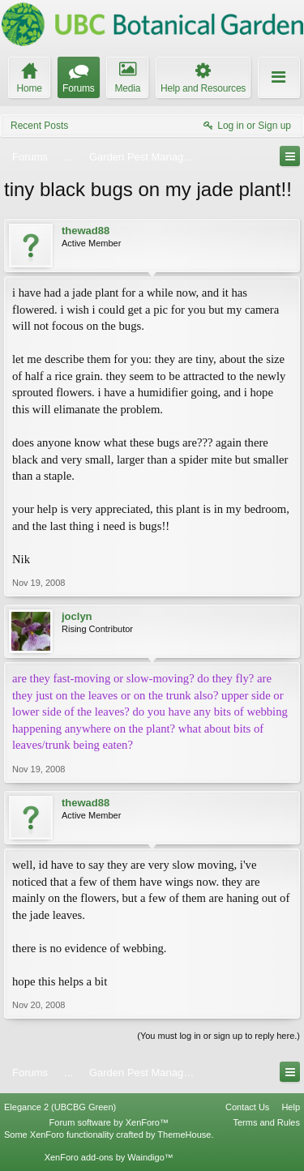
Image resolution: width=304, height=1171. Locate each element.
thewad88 (85, 230)
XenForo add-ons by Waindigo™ (109, 1157)
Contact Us (247, 1107)
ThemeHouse (184, 1134)
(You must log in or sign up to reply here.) (218, 1036)
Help (290, 1107)
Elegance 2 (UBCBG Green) (60, 1107)
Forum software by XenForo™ (109, 1122)
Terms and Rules (266, 1122)
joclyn (77, 616)
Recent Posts (39, 125)
